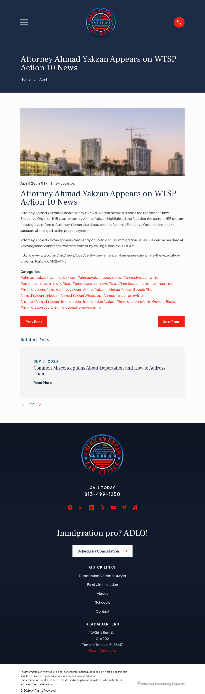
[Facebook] (70, 507)
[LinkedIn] (91, 507)
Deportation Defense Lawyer (102, 575)
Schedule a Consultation (103, 551)
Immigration (71, 301)
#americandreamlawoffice (94, 283)
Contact (102, 611)
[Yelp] (102, 507)
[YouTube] (113, 507)
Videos (102, 593)
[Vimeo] (124, 507)
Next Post (171, 321)
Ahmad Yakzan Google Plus (130, 289)
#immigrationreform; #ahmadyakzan (50, 289)
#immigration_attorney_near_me (145, 283)
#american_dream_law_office (45, 283)
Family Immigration (102, 584)
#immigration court (36, 307)
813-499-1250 (102, 494)
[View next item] (40, 403)
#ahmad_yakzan (34, 277)
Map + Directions (102, 650)
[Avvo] (135, 507)
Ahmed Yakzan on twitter (124, 295)
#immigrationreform (133, 301)
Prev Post (34, 321)
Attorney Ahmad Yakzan (39, 301)
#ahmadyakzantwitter (141, 277)
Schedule (102, 602)
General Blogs (163, 301)
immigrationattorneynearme (77, 307)
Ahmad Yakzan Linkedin (39, 295)
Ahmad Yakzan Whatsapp (80, 295)
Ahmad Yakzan (95, 289)
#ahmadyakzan (62, 277)
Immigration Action (98, 301)
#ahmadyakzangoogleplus (99, 277)
